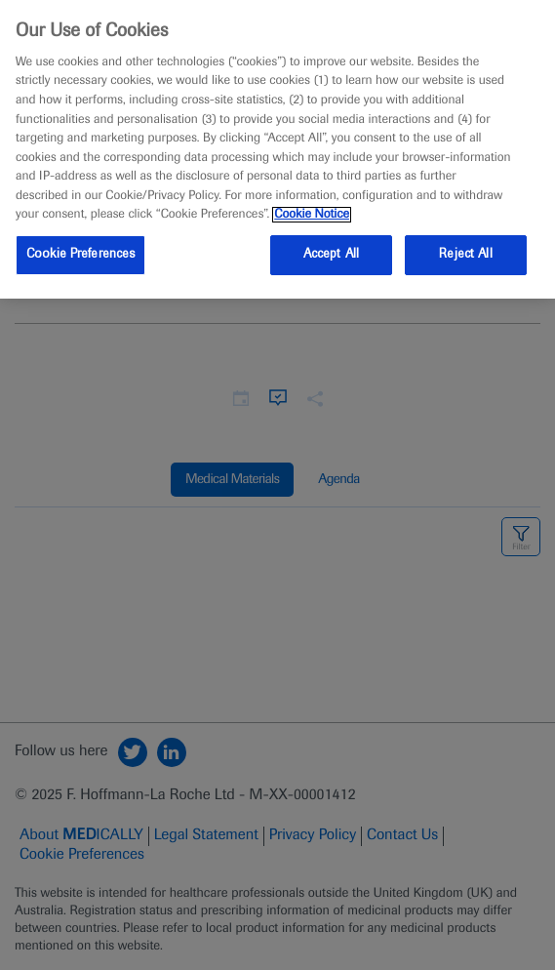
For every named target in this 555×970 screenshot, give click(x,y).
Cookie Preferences (80, 255)
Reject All (465, 255)
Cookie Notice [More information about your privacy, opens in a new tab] (311, 215)
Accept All (331, 255)
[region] (277, 149)
